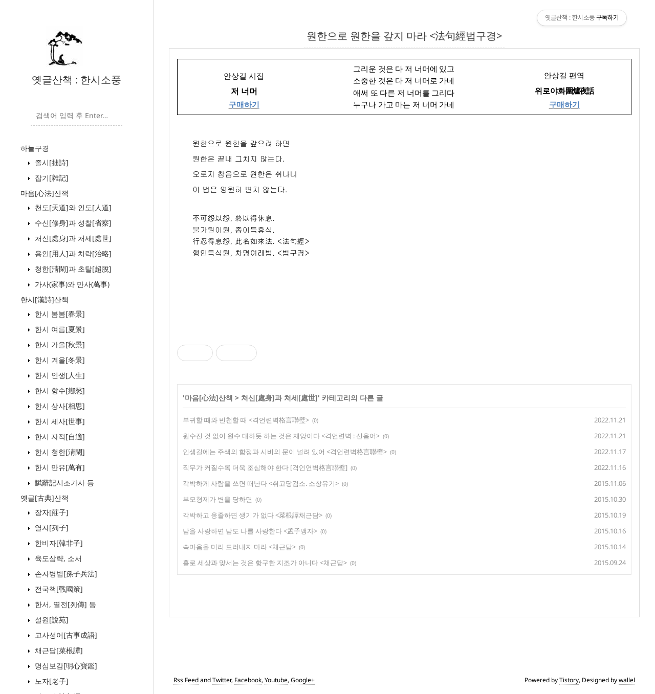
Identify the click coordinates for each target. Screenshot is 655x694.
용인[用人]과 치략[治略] (72, 253)
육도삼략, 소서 (57, 558)
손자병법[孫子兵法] (65, 573)
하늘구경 (34, 148)
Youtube (276, 680)
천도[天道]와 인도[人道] (72, 207)
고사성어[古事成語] (65, 635)
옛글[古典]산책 (44, 498)
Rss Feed (186, 680)
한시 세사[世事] (59, 421)
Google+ (303, 680)
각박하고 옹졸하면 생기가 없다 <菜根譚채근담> (252, 515)
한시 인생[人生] (59, 375)
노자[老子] (51, 681)
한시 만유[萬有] (59, 467)
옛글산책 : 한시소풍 (76, 79)
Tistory (569, 680)
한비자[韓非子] (58, 543)
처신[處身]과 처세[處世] (72, 238)
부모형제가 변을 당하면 (217, 499)
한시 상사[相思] (59, 406)
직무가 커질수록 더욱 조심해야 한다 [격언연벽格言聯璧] (265, 467)
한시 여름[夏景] (59, 329)
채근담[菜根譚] (58, 650)
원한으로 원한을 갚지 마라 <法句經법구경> (404, 35)
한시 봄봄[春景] (59, 314)
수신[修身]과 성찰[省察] (72, 223)
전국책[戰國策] (58, 589)
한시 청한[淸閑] (59, 452)
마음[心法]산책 (44, 193)
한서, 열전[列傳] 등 (64, 604)
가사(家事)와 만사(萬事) (71, 284)
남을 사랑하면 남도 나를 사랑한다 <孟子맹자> (250, 530)
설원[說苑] (51, 619)
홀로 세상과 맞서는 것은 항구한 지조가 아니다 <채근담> (265, 562)
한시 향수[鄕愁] (59, 390)
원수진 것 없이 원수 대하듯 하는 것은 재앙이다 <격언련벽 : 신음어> (281, 435)
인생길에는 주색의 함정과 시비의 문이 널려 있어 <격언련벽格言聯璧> (285, 451)
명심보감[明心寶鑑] (65, 665)
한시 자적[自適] (59, 436)
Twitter (221, 680)
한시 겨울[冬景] (59, 360)
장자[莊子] (51, 512)
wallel (627, 680)
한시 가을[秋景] (59, 344)
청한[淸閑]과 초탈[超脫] (72, 269)
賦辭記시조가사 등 (63, 482)
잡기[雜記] (51, 178)
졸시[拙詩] (51, 162)
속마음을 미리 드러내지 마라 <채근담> (239, 546)
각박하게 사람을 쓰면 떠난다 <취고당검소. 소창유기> (261, 483)
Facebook (247, 680)
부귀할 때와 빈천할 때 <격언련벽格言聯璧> (246, 419)
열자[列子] (51, 527)
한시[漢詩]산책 (44, 299)
